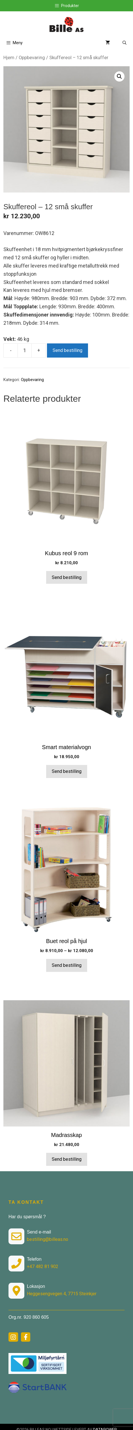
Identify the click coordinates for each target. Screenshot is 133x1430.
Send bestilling (67, 350)
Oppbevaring (32, 57)
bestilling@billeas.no (47, 1239)
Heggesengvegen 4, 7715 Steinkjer (61, 1293)
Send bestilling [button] (66, 577)
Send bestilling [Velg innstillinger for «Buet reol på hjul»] (66, 965)
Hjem (8, 57)
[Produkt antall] (25, 350)
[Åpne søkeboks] (124, 43)
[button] (119, 76)
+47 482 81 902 (42, 1266)
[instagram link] (13, 1337)
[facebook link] (26, 1337)
